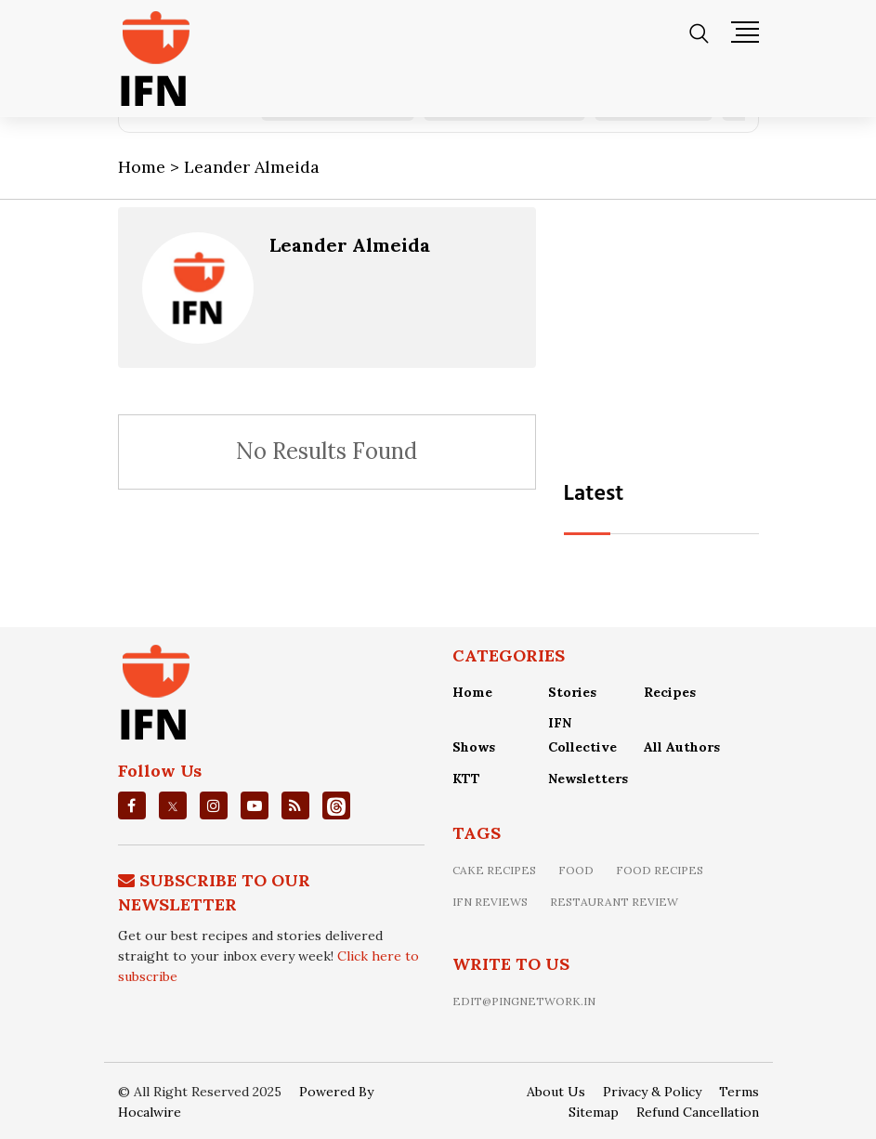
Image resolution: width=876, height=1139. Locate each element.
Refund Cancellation (697, 1112)
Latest (594, 494)
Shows (473, 747)
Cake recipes (494, 870)
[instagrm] (213, 805)
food (576, 870)
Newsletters (588, 778)
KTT (466, 778)
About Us (556, 1091)
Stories (572, 692)
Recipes (670, 692)
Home (472, 692)
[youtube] (254, 805)
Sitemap (594, 1112)
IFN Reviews (490, 902)
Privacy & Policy (652, 1091)
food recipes (659, 870)
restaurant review (614, 902)
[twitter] (172, 805)
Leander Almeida (349, 244)
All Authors (682, 747)
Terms (739, 1091)
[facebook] (131, 805)
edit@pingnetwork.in (523, 1001)
